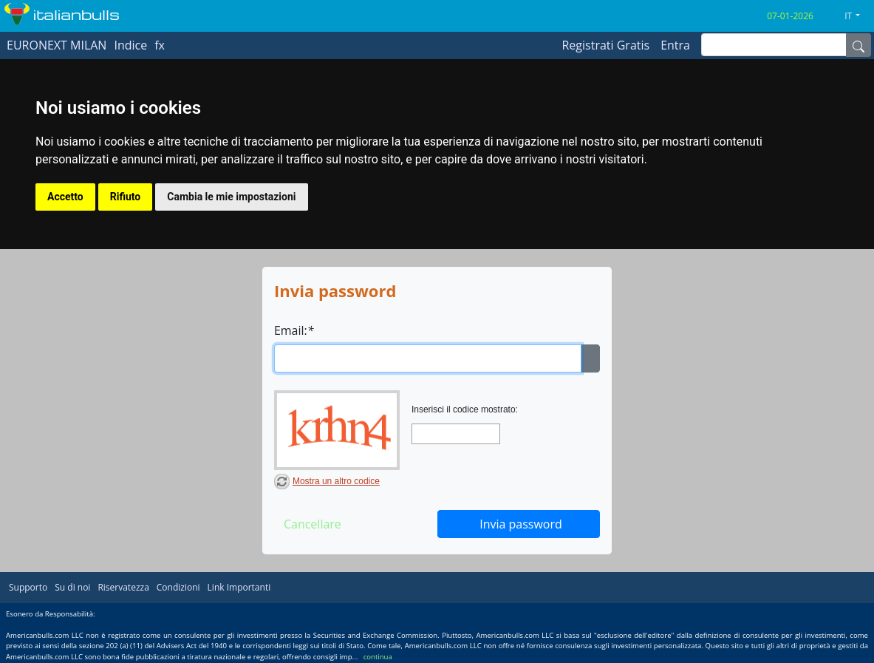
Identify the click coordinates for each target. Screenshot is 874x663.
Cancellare (312, 524)
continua (377, 657)
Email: (294, 330)
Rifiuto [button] (125, 197)
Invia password (520, 524)
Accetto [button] (65, 197)
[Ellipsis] (590, 358)
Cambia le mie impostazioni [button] (231, 197)
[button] (857, 16)
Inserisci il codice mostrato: (465, 409)
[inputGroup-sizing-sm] (774, 44)
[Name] (858, 45)
